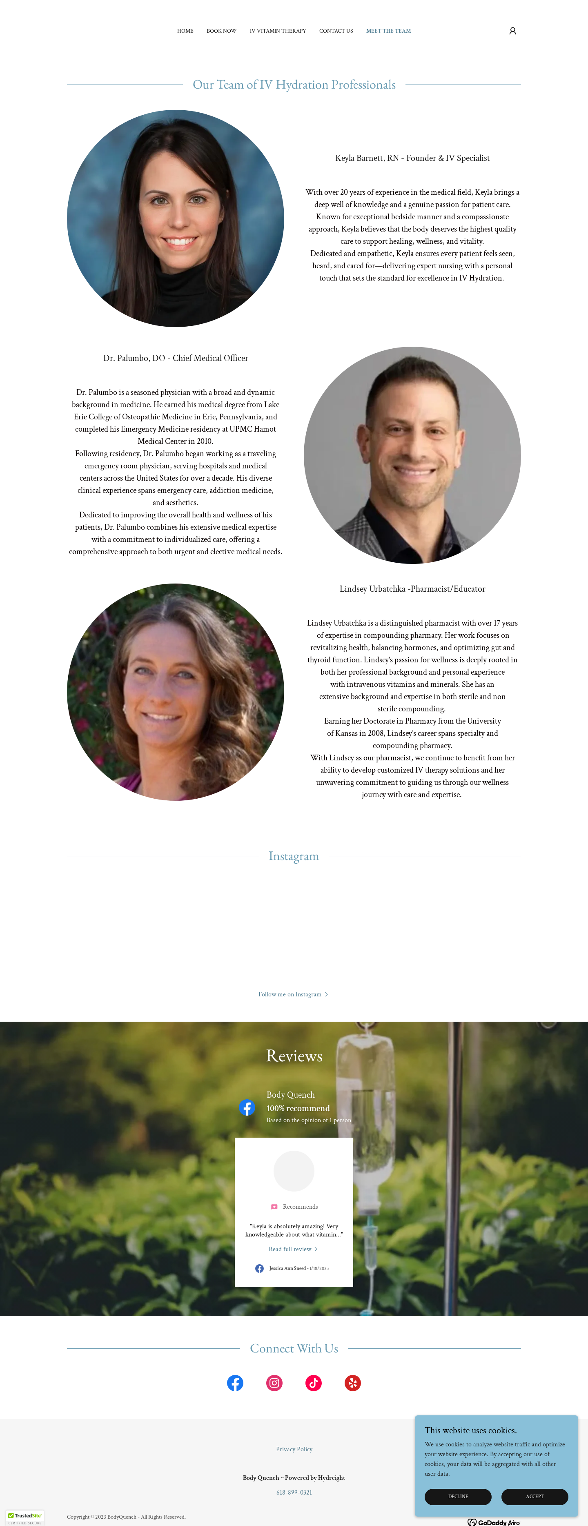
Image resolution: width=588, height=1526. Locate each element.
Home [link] (185, 31)
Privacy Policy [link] (294, 1449)
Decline (458, 1497)
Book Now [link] (222, 31)
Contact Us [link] (336, 31)
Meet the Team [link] (388, 31)
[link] (294, 1249)
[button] (513, 31)
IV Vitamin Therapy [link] (278, 31)
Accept (535, 1497)
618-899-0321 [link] (294, 1492)
